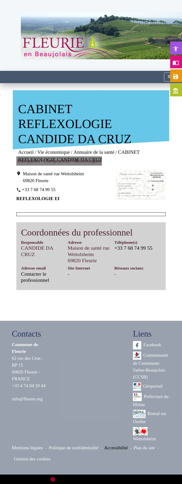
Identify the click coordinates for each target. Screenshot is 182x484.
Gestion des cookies (32, 458)
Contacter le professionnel (35, 277)
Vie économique (53, 152)
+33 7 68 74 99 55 (39, 189)
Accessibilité (116, 447)
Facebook (147, 345)
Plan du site (144, 447)
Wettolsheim (144, 434)
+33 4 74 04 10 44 (29, 385)
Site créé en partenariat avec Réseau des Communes (91, 479)
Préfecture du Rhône (150, 400)
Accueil (26, 152)
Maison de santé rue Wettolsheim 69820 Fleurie (53, 177)
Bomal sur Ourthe (149, 417)
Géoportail (148, 386)
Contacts (26, 333)
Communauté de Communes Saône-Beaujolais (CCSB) (150, 365)
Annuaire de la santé (93, 152)
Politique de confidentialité (74, 447)
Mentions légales (27, 447)
